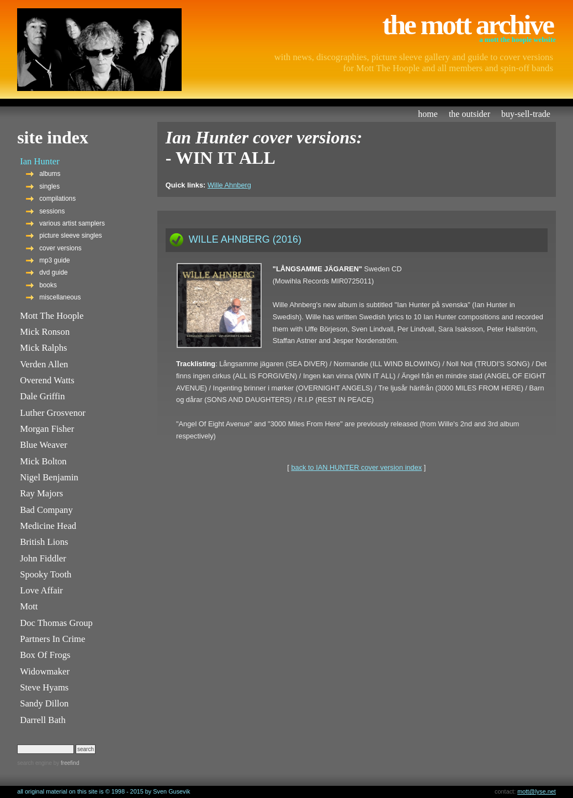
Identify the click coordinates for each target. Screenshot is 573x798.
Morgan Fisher (47, 429)
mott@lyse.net (536, 791)
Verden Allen (44, 364)
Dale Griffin (42, 396)
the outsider (469, 114)
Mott (29, 606)
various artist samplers (72, 223)
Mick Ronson (45, 331)
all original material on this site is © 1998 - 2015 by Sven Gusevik (103, 791)
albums (49, 174)
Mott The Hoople (51, 315)
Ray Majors (41, 493)
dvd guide (53, 272)
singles (49, 186)
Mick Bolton (43, 461)
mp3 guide (54, 260)
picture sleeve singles (70, 235)
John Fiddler (43, 558)
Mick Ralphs (43, 347)
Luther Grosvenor (53, 413)
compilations (57, 198)
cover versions (60, 248)
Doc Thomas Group (56, 623)
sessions (52, 211)
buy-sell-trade (525, 114)
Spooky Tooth (45, 574)
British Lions (44, 542)
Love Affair (41, 590)
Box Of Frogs (45, 655)
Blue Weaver (43, 445)
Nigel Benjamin (49, 477)
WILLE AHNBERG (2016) (245, 239)
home (428, 114)
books (48, 285)
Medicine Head (48, 526)
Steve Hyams (44, 687)
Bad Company (46, 510)
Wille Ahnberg (229, 185)
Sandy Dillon (44, 703)
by (65, 763)
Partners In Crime (52, 639)
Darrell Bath (43, 720)
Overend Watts (47, 380)
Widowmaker (45, 671)
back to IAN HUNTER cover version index (356, 467)
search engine (34, 763)
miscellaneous (60, 297)
